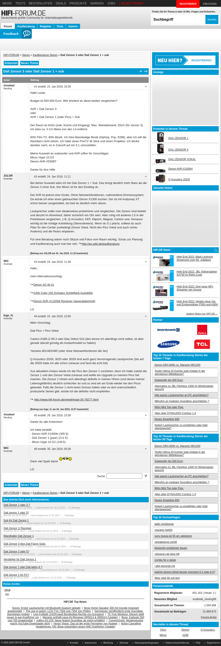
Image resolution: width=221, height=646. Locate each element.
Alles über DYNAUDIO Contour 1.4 (175, 413)
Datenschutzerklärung (177, 643)
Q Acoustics (208, 629)
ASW (185, 635)
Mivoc (163, 635)
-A (140, 71)
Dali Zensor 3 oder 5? (16, 551)
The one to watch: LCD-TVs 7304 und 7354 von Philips (58, 611)
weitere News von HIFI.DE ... (202, 313)
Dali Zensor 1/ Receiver (17, 528)
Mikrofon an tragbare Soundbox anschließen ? (182, 401)
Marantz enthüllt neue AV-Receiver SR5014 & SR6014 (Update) (80, 617)
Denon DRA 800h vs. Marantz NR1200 (177, 365)
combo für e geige (165, 560)
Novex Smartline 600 (167, 419)
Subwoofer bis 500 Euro (169, 380)
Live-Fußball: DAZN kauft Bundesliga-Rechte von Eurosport (68, 614)
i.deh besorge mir (165, 566)
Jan (7, 594)
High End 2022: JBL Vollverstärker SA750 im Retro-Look (197, 273)
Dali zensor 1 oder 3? (16, 512)
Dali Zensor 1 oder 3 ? (17, 504)
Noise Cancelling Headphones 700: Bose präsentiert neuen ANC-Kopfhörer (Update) (88, 625)
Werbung (108, 643)
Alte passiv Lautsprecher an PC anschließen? (182, 395)
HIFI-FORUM (11, 55)
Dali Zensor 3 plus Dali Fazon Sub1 (25, 543)
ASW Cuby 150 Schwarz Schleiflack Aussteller (63, 293)
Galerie (73, 26)
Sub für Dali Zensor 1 (16, 520)
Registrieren (213, 643)
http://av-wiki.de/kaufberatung (101, 243)
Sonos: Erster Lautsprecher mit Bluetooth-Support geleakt (46, 608)
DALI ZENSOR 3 (178, 149)
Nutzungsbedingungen (147, 643)
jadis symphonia (164, 524)
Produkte (78, 3)
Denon (185, 629)
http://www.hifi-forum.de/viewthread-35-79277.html (66, 399)
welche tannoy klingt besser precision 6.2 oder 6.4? (185, 572)
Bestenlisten (40, 3)
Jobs (111, 3)
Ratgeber (45, 26)
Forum (8, 26)
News (7, 3)
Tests (20, 3)
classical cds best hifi (167, 554)
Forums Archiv (209, 617)
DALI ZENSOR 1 (178, 138)
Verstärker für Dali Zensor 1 (20, 559)
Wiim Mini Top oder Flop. (169, 407)
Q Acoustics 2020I (179, 179)
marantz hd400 (163, 530)
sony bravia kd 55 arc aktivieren (173, 536)
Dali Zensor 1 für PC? (16, 574)
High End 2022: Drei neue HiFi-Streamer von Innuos (195, 288)
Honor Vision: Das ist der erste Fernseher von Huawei (85, 623)
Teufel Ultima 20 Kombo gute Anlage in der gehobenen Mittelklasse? (180, 372)
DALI (163, 629)
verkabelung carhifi (166, 542)
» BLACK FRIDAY (131, 3)
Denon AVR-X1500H (180, 168)
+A (146, 71)
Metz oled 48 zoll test (167, 578)
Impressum (90, 643)
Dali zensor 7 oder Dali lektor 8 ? (23, 567)
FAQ (198, 643)
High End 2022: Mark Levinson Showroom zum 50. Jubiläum (195, 258)
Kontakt (74, 643)
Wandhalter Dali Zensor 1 (19, 536)
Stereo (26, 55)
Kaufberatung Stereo (45, 55)
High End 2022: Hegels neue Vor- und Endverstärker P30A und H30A (197, 303)
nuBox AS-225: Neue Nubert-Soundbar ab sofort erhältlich (70, 620)
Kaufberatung (26, 26)
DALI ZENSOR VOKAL (182, 159)
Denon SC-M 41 (43, 284)
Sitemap (124, 643)
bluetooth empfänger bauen (171, 548)
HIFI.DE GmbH (22, 642)
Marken (97, 3)
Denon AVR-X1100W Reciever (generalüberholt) (64, 301)
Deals (61, 3)
